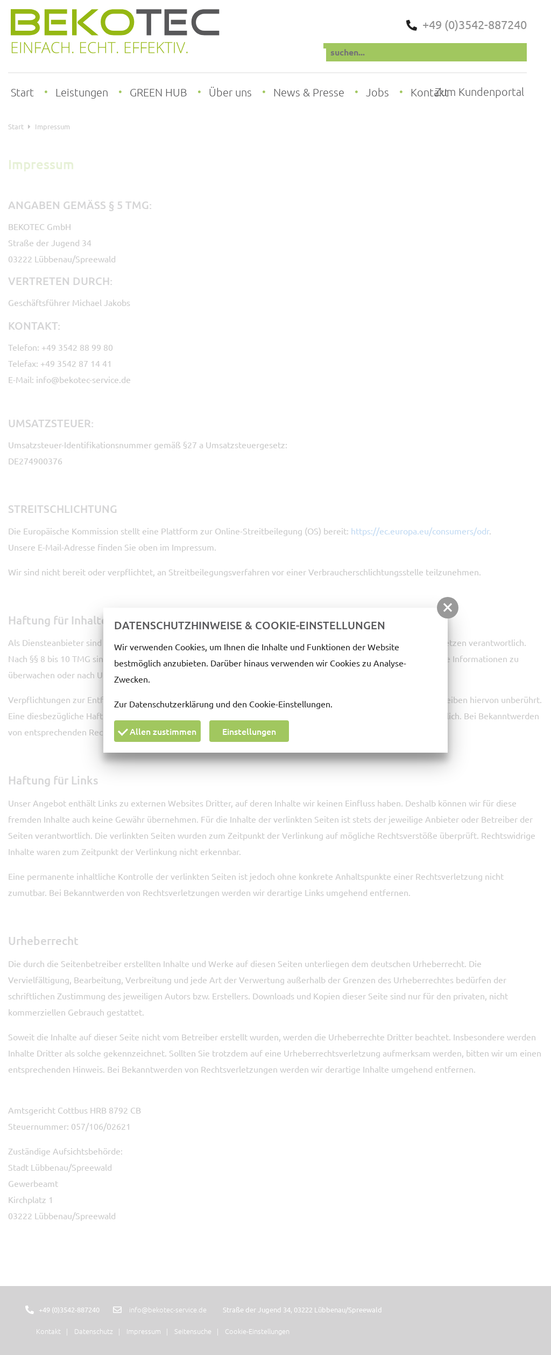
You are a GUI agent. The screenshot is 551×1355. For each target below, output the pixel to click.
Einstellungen (249, 731)
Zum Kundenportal (479, 92)
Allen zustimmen (157, 731)
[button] (447, 608)
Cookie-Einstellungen (289, 703)
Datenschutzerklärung (171, 703)
